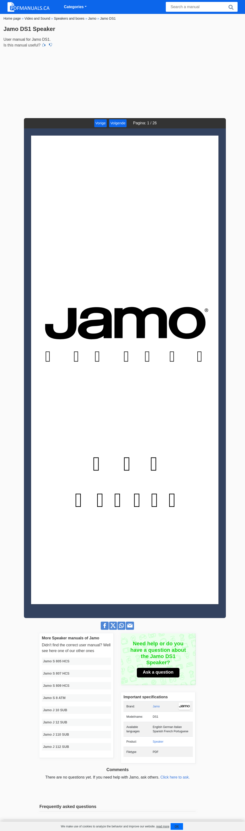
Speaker (158, 741)
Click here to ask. (175, 777)
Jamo (156, 706)
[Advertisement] (122, 82)
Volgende (117, 123)
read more (162, 826)
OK (177, 826)
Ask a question (158, 672)
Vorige (100, 123)
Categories (74, 7)
